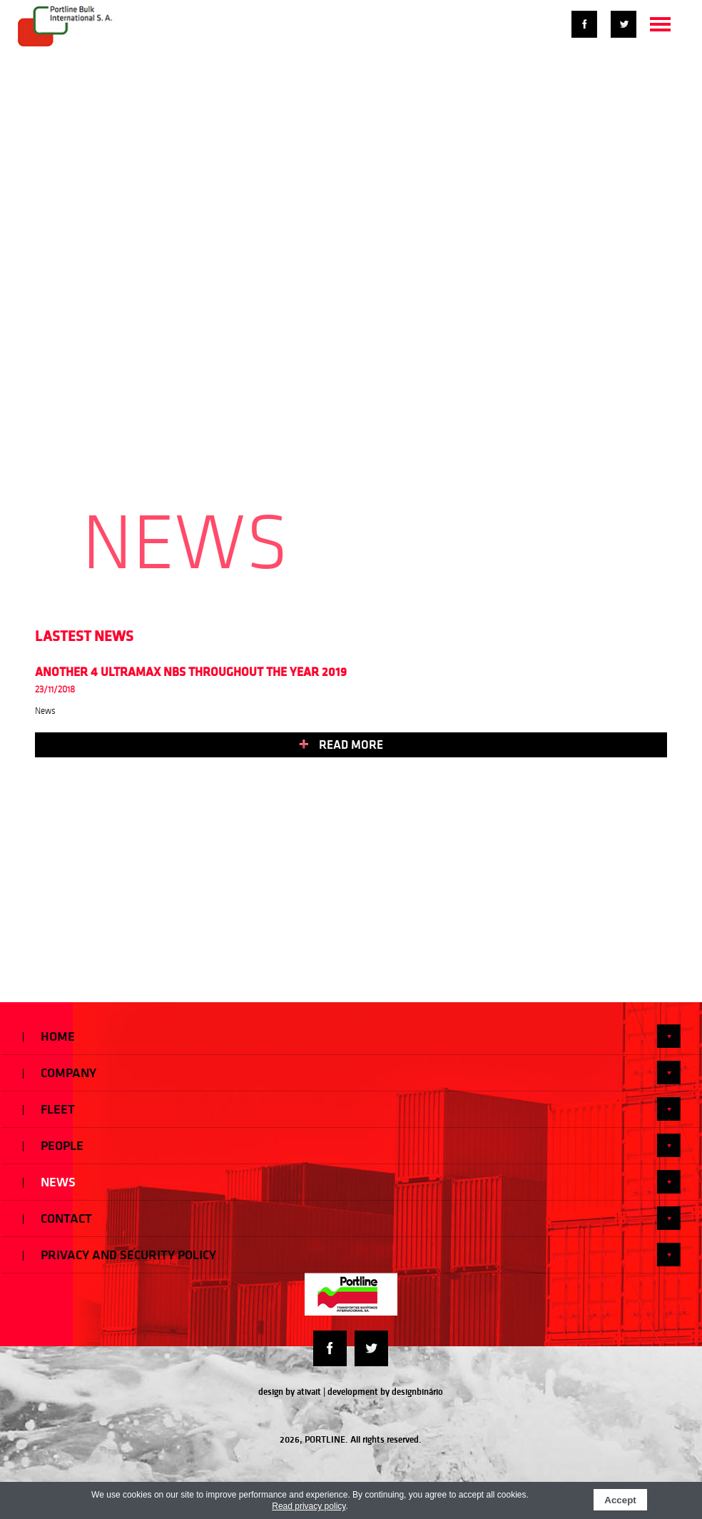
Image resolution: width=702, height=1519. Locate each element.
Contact (352, 1218)
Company (352, 1072)
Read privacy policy (308, 1506)
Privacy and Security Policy (352, 1254)
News (352, 1182)
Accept (620, 1500)
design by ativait (289, 1392)
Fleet (352, 1109)
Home (352, 1036)
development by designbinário (385, 1392)
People (352, 1145)
